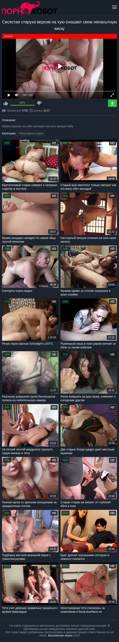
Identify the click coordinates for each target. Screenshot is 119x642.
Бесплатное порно (60, 635)
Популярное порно (31, 133)
